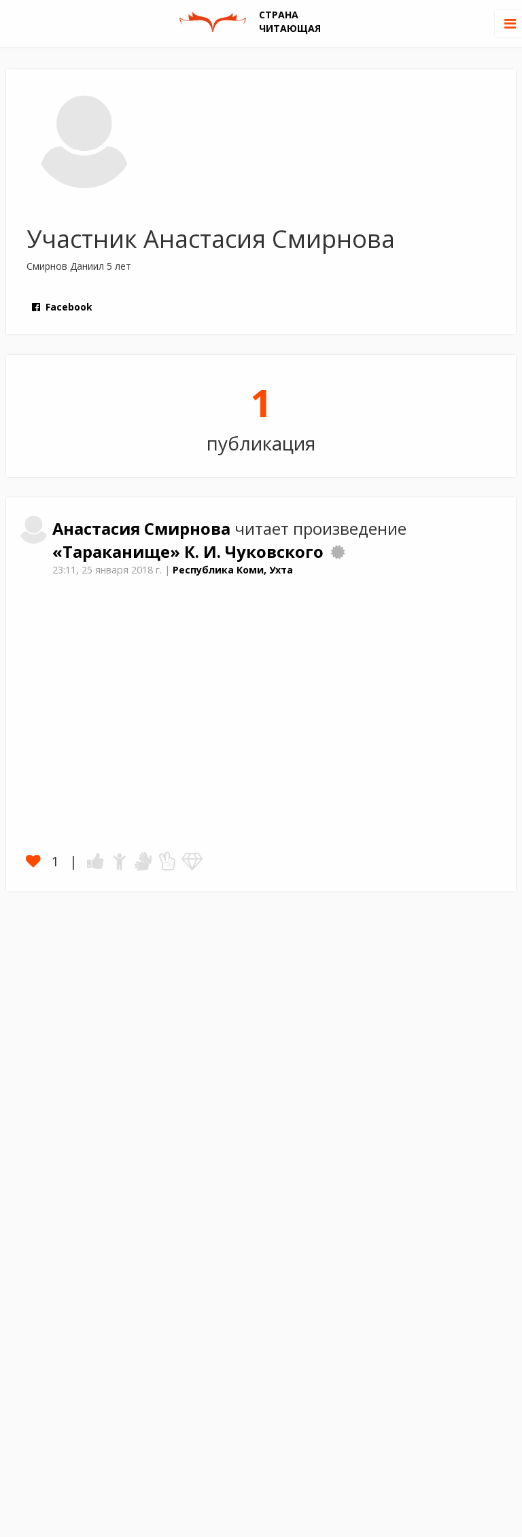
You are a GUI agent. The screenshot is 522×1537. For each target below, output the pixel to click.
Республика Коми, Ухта (233, 569)
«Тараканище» (118, 552)
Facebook (61, 306)
